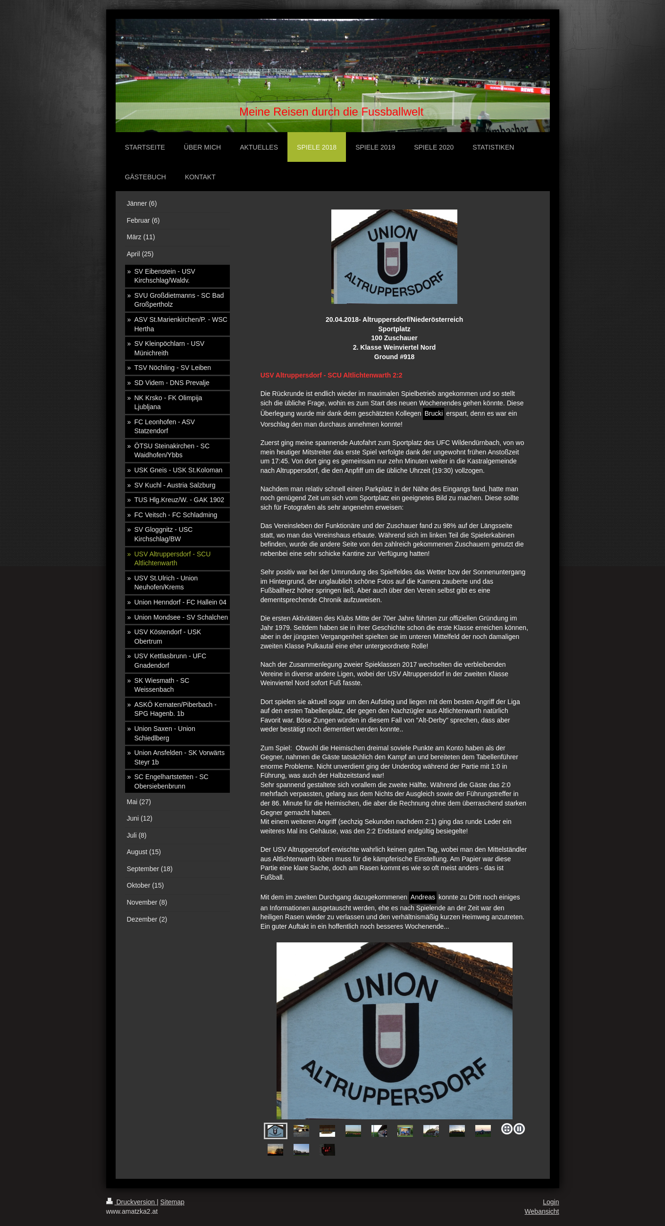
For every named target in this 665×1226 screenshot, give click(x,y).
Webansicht (542, 1211)
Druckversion (131, 1202)
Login (551, 1202)
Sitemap (172, 1202)
